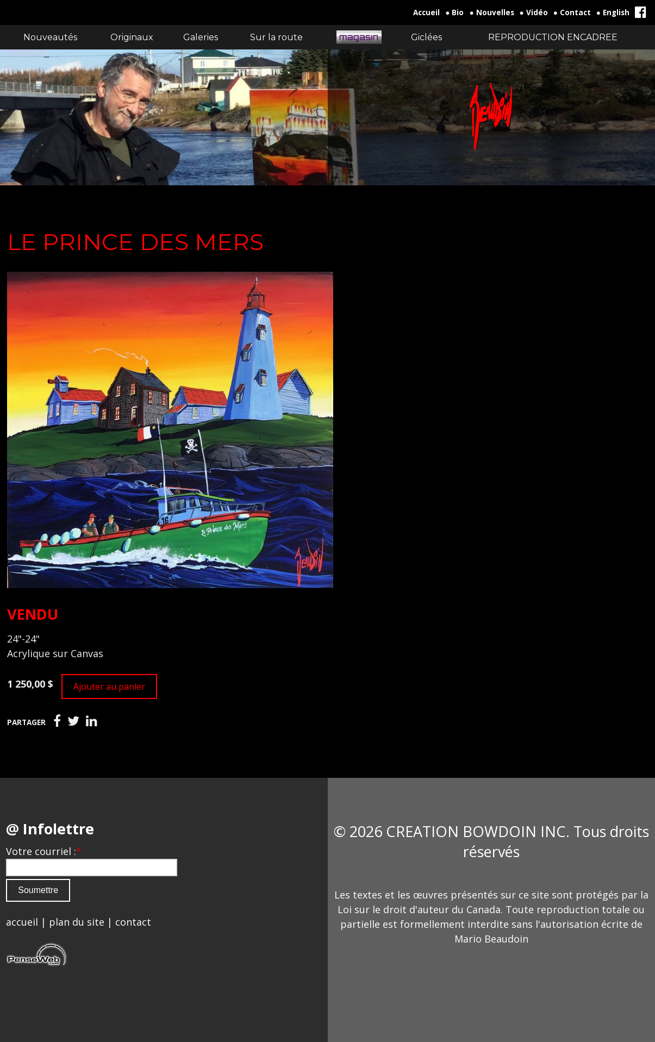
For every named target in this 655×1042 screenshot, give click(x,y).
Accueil (426, 12)
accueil (22, 921)
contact (133, 921)
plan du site (76, 921)
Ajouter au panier (109, 686)
